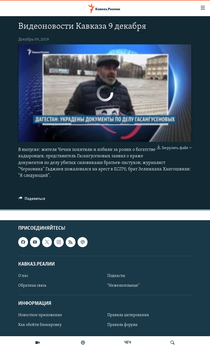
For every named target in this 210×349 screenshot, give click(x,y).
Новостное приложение (40, 315)
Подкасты (116, 276)
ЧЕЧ (127, 343)
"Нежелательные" (123, 286)
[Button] (31, 200)
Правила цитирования (128, 315)
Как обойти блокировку (40, 325)
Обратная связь (32, 286)
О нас (23, 276)
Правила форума (122, 325)
